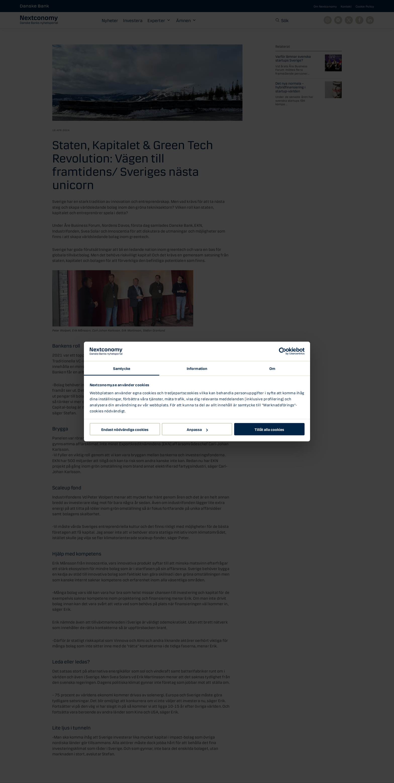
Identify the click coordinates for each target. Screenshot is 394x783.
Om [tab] (272, 367)
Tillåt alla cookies (269, 429)
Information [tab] (197, 367)
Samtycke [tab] (121, 367)
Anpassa (197, 429)
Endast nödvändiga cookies (125, 429)
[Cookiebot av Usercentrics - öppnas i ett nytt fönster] (283, 351)
